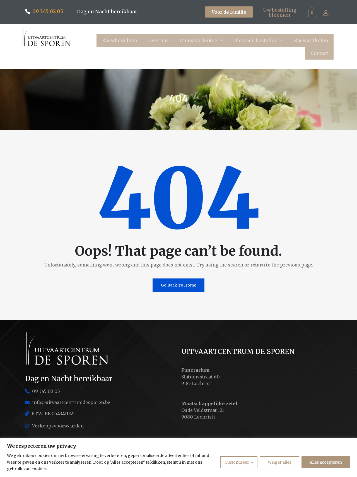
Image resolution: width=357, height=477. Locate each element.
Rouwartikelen (311, 40)
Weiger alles (279, 462)
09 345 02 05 (47, 11)
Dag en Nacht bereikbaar (107, 11)
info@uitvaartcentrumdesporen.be (67, 402)
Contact (319, 53)
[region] (178, 457)
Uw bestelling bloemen (279, 12)
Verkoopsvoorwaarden (54, 426)
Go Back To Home (178, 285)
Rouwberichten (119, 40)
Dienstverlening (201, 40)
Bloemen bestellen (258, 40)
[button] (201, 40)
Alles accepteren (326, 462)
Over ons (158, 40)
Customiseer (237, 462)
